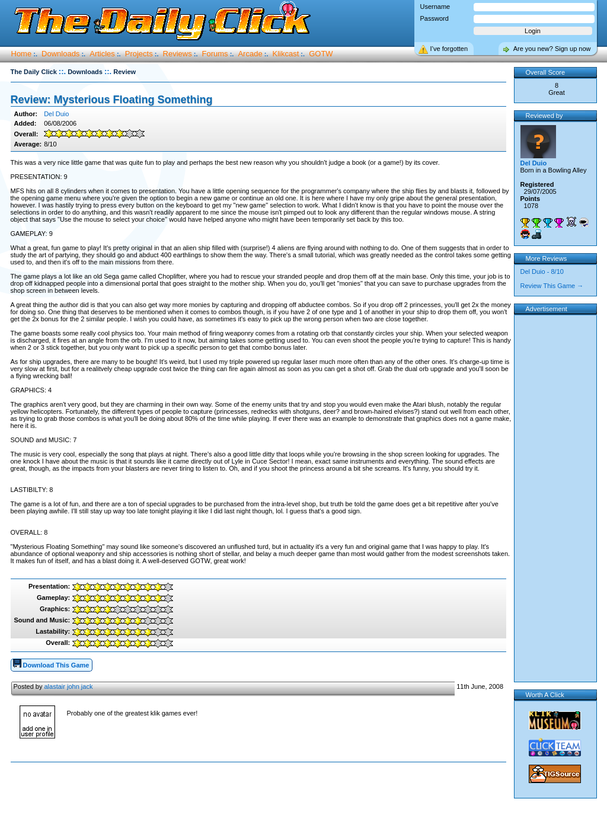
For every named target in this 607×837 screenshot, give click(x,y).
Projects (139, 53)
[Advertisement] (261, 800)
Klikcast (286, 53)
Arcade (250, 53)
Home (21, 53)
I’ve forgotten (449, 48)
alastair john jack (68, 686)
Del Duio (56, 113)
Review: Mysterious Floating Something (112, 100)
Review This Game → (552, 285)
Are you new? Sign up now (552, 48)
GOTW (321, 53)
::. (62, 71)
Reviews (177, 53)
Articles (102, 53)
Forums (215, 53)
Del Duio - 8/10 (542, 271)
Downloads (60, 53)
